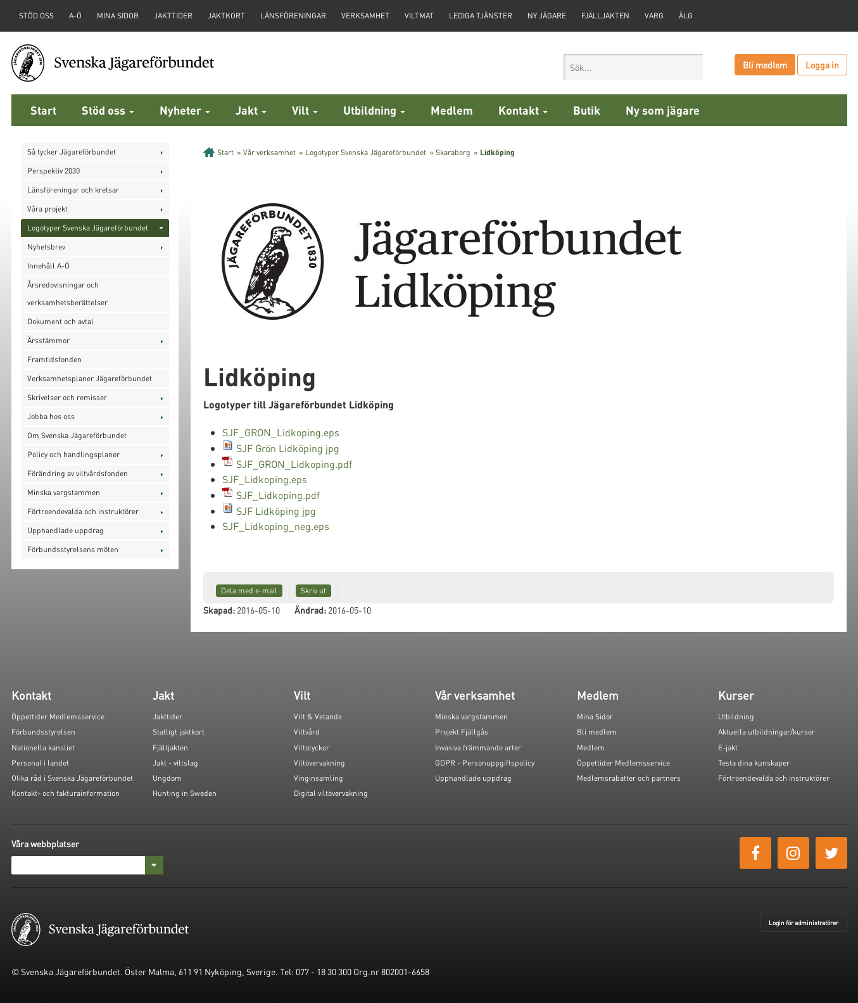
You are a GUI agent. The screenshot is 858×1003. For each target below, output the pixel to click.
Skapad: (219, 609)
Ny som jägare (663, 110)
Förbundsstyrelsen (43, 731)
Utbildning (374, 110)
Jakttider (173, 15)
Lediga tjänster (480, 15)
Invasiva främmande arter (478, 747)
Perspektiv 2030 (53, 170)
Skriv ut (313, 590)
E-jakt (728, 747)
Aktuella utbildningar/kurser (766, 731)
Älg (686, 15)
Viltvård (307, 731)
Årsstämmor (48, 340)
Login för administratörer (803, 922)
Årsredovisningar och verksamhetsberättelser (67, 293)
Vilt (305, 110)
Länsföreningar (293, 15)
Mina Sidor (595, 716)
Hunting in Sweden (185, 793)
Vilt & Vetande (318, 716)
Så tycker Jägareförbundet (71, 151)
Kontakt (523, 110)
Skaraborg (453, 152)
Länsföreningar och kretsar (73, 189)
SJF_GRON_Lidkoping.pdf (294, 463)
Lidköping (497, 152)
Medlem (452, 110)
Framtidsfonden (54, 359)
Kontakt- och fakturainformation (65, 793)
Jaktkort (226, 15)
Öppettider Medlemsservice (57, 716)
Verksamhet (365, 15)
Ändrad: (310, 609)
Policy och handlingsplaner (73, 454)
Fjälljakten (605, 15)
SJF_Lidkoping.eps (264, 479)
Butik (586, 110)
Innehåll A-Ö (48, 265)
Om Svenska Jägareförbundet (77, 435)
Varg (654, 15)
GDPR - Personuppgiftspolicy (484, 762)
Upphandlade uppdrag (65, 530)
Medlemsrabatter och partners (629, 778)
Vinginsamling (318, 778)
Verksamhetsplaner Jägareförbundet (89, 378)
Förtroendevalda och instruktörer (83, 511)
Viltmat (419, 15)
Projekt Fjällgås (461, 731)
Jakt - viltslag (175, 762)
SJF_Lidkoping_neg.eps (275, 526)
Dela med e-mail (249, 590)
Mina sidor (118, 15)
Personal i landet (40, 762)
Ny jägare (546, 15)
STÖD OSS (36, 15)
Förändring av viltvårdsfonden (77, 473)
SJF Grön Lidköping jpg (287, 448)
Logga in (822, 64)
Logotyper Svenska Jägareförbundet (87, 227)
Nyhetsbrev (46, 246)
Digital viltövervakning (331, 793)
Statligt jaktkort (179, 731)
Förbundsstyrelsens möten (72, 549)
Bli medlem (765, 64)
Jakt (251, 110)
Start (43, 110)
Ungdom (167, 778)
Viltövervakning (319, 762)
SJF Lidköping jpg (276, 510)
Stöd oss (108, 110)
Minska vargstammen (63, 492)
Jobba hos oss (51, 416)
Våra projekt (47, 208)
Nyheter (185, 110)
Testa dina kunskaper (754, 762)
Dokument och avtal (60, 321)
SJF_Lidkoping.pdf (278, 495)
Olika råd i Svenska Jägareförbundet (72, 778)
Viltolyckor (311, 747)
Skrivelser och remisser (67, 397)
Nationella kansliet (43, 747)
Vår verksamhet (269, 152)
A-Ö (75, 15)
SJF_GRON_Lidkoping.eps (280, 432)
